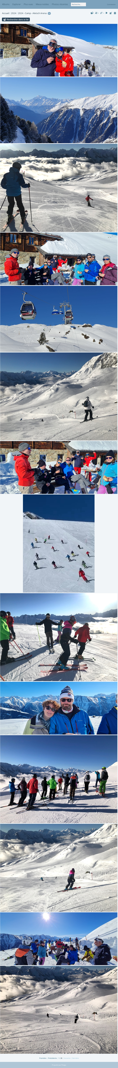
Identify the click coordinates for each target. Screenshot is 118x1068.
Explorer (16, 4)
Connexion (111, 4)
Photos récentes (60, 4)
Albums (5, 4)
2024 (13, 13)
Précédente (52, 1058)
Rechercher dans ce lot (18, 19)
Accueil (5, 13)
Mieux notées (42, 4)
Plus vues (28, 4)
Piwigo (63, 1065)
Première (42, 1058)
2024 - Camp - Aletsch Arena (32, 13)
